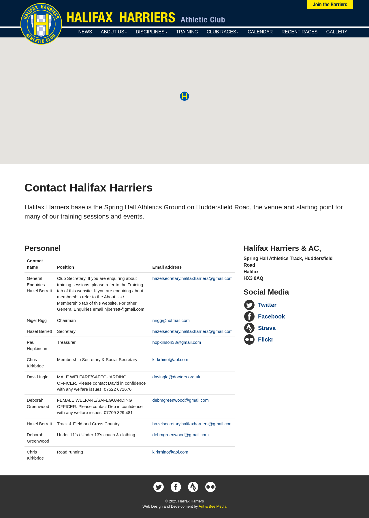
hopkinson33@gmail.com (177, 342)
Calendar (260, 31)
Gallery (336, 31)
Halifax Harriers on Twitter (158, 487)
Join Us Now (330, 4)
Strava (267, 328)
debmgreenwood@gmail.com (181, 400)
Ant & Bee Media (213, 506)
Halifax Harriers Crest (41, 24)
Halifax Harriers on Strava (193, 487)
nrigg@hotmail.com (171, 320)
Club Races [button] (223, 31)
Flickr (265, 339)
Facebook (271, 316)
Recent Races (299, 31)
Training (187, 31)
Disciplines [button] (151, 31)
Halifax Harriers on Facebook (176, 487)
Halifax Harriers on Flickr (210, 487)
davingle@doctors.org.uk (176, 376)
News (85, 31)
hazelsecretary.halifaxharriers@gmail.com (193, 278)
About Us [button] (114, 31)
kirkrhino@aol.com (170, 359)
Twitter (267, 305)
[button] (184, 96)
